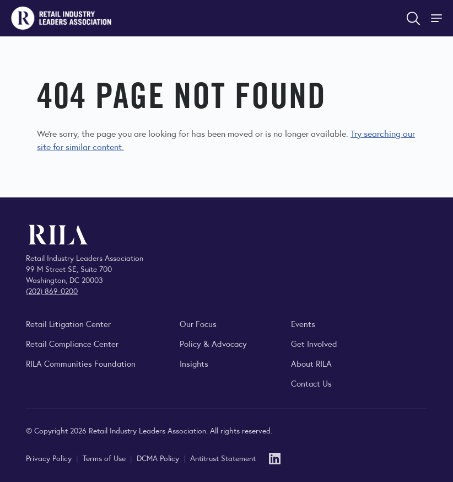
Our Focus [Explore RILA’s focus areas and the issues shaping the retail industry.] (198, 323)
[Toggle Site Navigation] (437, 18)
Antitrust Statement (223, 457)
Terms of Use (105, 457)
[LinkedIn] (275, 457)
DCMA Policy (159, 457)
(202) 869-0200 (52, 290)
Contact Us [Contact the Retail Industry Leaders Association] (311, 383)
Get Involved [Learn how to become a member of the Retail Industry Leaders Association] (314, 343)
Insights (194, 363)
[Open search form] (413, 18)
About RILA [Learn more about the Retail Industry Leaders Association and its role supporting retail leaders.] (311, 363)
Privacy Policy (50, 457)
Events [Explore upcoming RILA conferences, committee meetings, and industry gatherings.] (303, 323)
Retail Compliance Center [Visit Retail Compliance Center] (72, 343)
